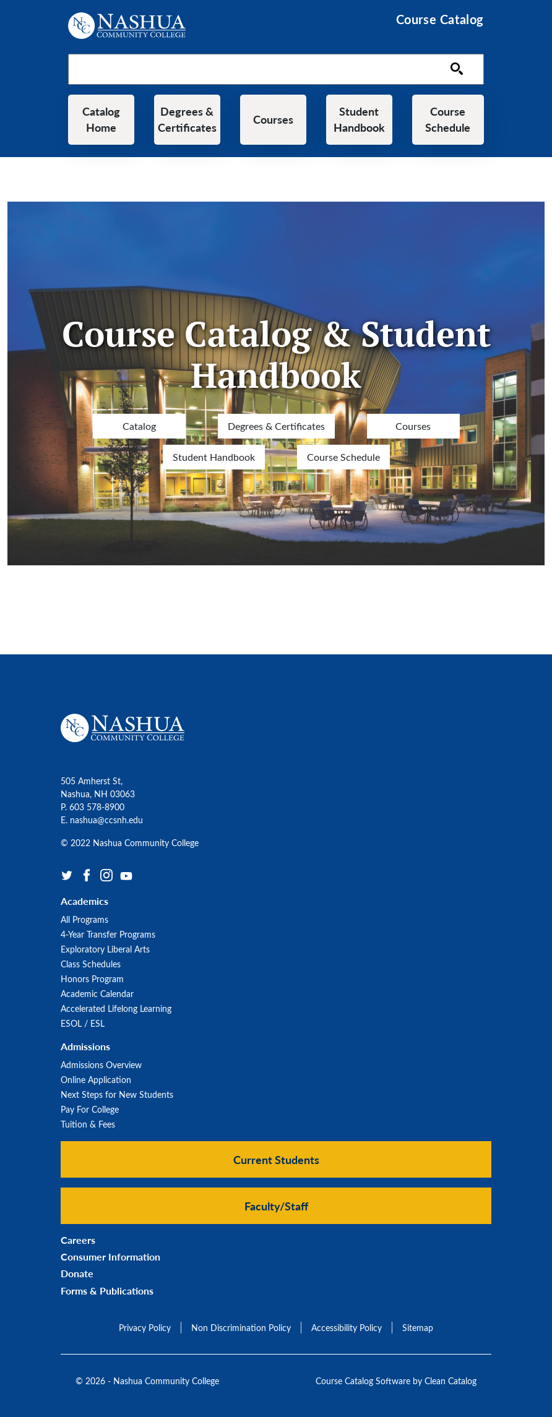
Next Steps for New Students (117, 1094)
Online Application (96, 1079)
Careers (78, 1240)
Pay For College (90, 1109)
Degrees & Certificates (187, 119)
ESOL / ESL (83, 1023)
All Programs (84, 919)
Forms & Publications (107, 1290)
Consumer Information (110, 1256)
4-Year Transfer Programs (108, 934)
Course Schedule (447, 119)
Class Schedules (91, 964)
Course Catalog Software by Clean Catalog (396, 1381)
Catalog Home (101, 119)
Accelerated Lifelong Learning (116, 1008)
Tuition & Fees (88, 1124)
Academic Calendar (97, 994)
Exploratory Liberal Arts (105, 949)
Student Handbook (359, 119)
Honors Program (92, 979)
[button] (276, 1159)
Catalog (139, 425)
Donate (77, 1274)
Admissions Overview (101, 1065)
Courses (273, 119)
